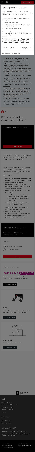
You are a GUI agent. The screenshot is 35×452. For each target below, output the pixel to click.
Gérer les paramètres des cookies (11, 53)
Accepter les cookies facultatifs (9, 48)
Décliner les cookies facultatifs (25, 48)
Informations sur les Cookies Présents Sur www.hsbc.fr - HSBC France (15, 40)
